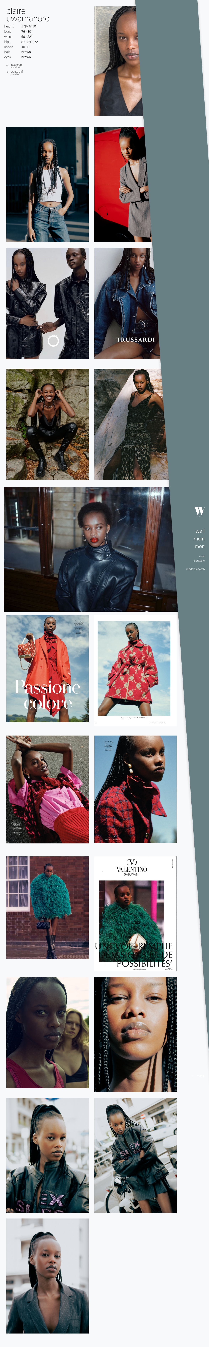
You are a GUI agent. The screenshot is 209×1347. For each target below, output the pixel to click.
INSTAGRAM (17, 65)
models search (195, 569)
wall (200, 530)
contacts (199, 560)
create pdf (17, 72)
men (200, 546)
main (199, 538)
